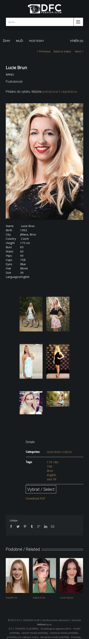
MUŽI (19, 41)
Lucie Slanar (66, 597)
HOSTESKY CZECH (59, 452)
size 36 (51, 479)
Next (78, 51)
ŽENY (6, 41)
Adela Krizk (39, 597)
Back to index (62, 51)
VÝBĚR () (76, 41)
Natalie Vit (11, 597)
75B (49, 466)
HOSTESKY (36, 41)
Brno (50, 471)
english (51, 475)
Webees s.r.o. (44, 624)
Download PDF (35, 498)
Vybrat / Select (41, 489)
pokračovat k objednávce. (60, 91)
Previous (45, 51)
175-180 (52, 462)
